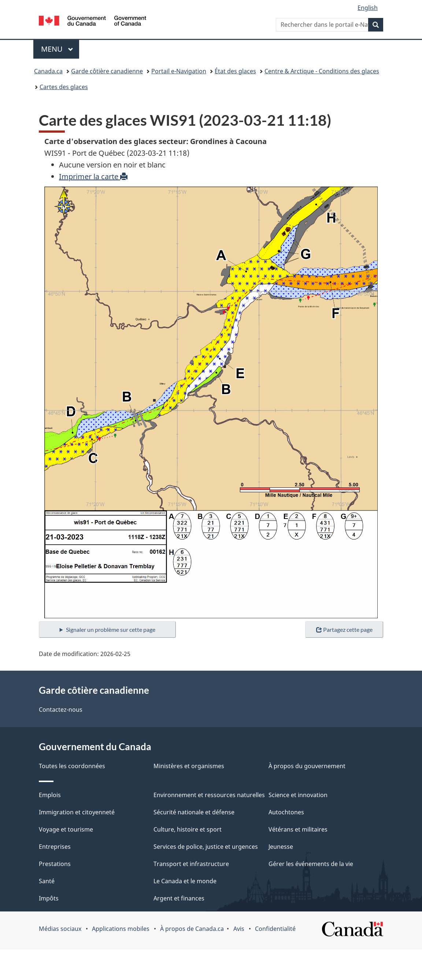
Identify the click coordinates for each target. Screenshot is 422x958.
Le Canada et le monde (184, 881)
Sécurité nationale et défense (193, 812)
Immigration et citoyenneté (77, 812)
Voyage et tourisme (66, 829)
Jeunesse (281, 847)
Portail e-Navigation (178, 71)
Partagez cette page (344, 629)
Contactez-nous (60, 709)
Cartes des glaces (64, 87)
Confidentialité (275, 929)
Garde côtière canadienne (107, 71)
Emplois (50, 795)
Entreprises (55, 847)
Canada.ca (48, 71)
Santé (47, 881)
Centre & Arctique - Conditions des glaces (321, 71)
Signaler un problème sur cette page (110, 629)
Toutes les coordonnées (72, 766)
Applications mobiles (120, 929)
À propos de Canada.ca (192, 929)
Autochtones (286, 812)
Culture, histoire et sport (187, 829)
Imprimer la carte (93, 176)
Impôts (49, 898)
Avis (238, 929)
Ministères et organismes (188, 766)
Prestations (55, 864)
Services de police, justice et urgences (205, 847)
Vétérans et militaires (298, 829)
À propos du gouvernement (307, 766)
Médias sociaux (60, 929)
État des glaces (235, 71)
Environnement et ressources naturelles (209, 795)
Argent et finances (178, 898)
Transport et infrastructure (191, 864)
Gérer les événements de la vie (311, 864)
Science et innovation (298, 795)
